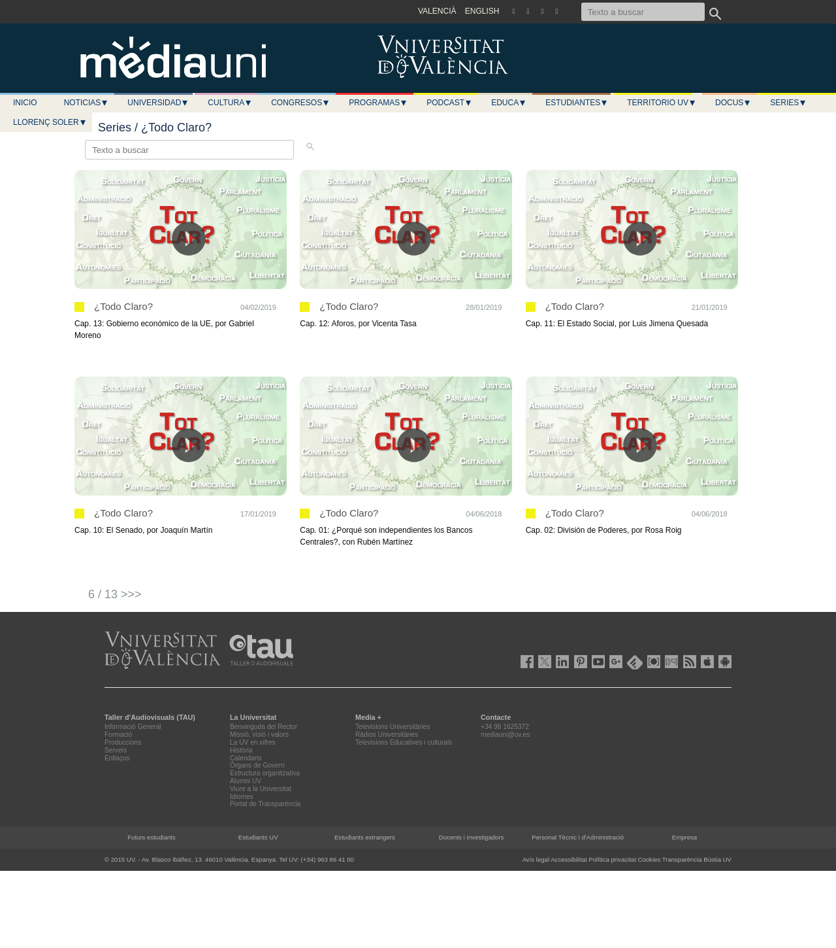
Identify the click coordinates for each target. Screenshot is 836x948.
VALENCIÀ (437, 11)
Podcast (449, 102)
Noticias (86, 102)
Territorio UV (661, 102)
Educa (508, 102)
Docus (733, 102)
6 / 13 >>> (115, 594)
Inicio (25, 102)
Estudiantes (576, 102)
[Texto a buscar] (643, 12)
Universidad (158, 102)
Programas (378, 102)
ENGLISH (482, 11)
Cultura (230, 102)
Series (788, 102)
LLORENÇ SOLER (50, 122)
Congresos (300, 102)
